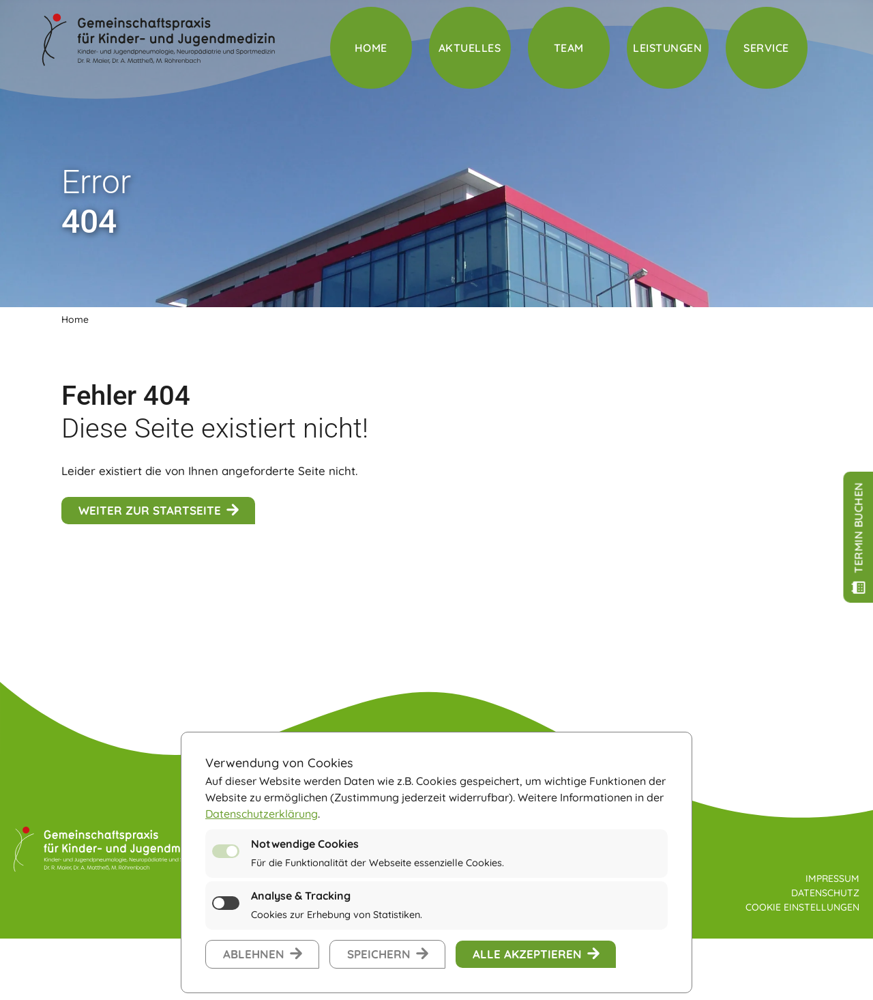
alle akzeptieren (527, 954)
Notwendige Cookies (305, 844)
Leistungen (667, 48)
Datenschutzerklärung (261, 813)
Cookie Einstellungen (802, 907)
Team (569, 48)
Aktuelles (470, 48)
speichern (379, 954)
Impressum (832, 878)
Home (371, 48)
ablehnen (253, 954)
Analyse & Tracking (301, 895)
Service (766, 48)
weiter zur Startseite (149, 510)
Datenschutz (825, 893)
